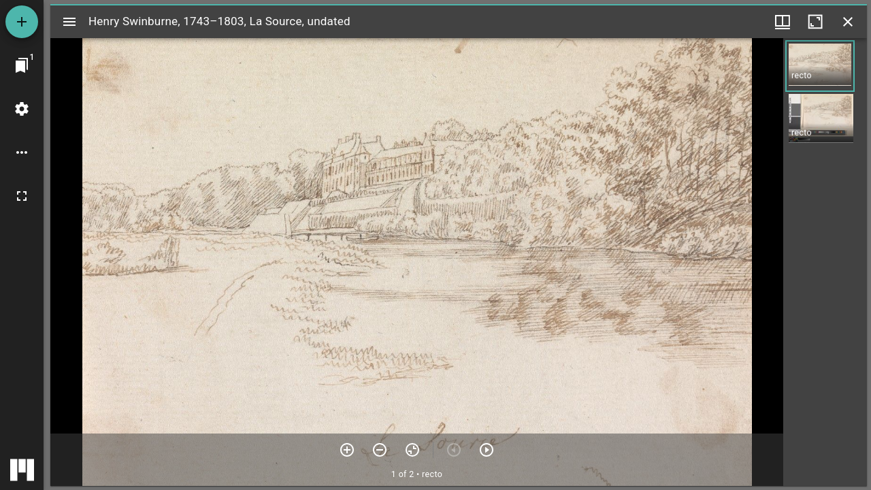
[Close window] (848, 21)
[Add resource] (21, 21)
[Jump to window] (21, 65)
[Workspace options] (21, 152)
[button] (820, 66)
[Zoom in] (347, 450)
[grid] (825, 262)
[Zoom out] (379, 450)
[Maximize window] (815, 21)
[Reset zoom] (412, 450)
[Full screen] (21, 196)
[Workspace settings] (21, 109)
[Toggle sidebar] (69, 21)
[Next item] (486, 450)
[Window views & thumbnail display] (782, 21)
